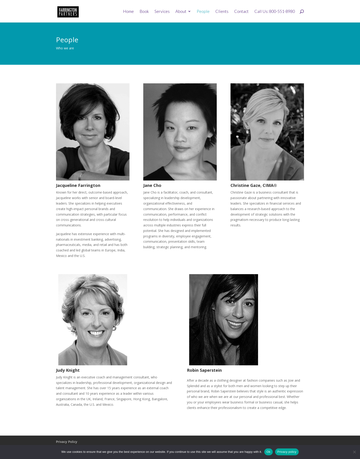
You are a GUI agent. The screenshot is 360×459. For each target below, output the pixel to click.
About (180, 12)
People (203, 12)
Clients (221, 12)
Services (162, 12)
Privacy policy (286, 451)
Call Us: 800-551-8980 (274, 12)
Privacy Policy (66, 441)
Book (144, 12)
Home (128, 12)
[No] (354, 452)
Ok (268, 451)
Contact (241, 12)
